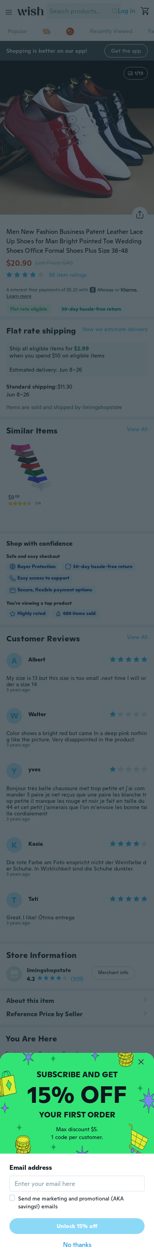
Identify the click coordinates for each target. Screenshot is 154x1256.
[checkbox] (12, 1198)
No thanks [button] (77, 1245)
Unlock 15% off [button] (77, 1226)
